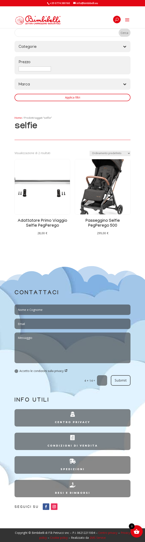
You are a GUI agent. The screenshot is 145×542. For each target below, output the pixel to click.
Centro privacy (107, 533)
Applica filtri (72, 97)
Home (18, 118)
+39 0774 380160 (60, 3)
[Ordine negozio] (110, 153)
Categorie (72, 47)
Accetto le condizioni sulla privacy (41, 371)
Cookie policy (59, 538)
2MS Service (98, 538)
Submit (121, 380)
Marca (72, 85)
